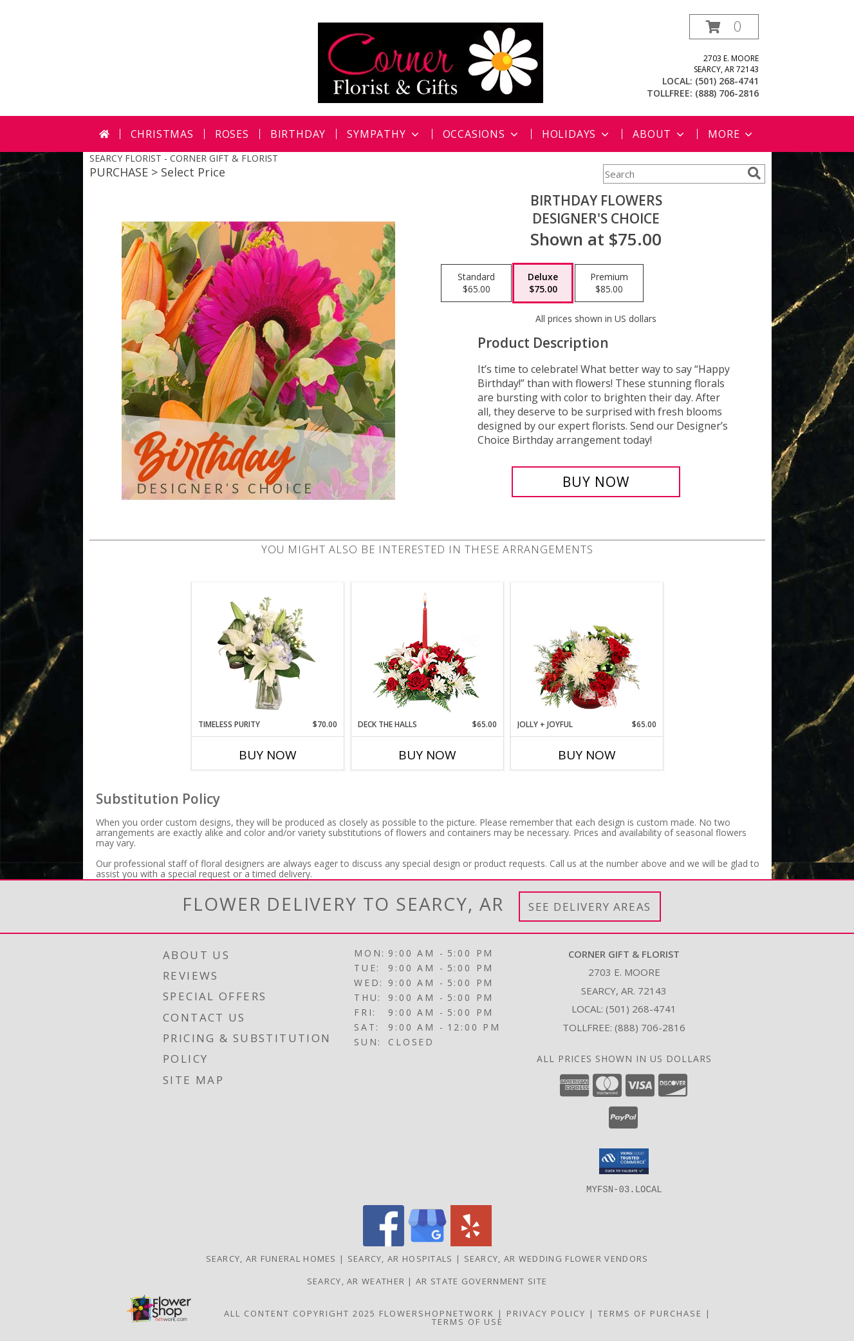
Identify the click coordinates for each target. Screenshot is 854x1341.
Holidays (576, 134)
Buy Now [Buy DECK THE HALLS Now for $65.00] (427, 755)
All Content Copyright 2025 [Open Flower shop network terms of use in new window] (300, 1312)
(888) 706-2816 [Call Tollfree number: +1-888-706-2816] (650, 1027)
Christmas (162, 134)
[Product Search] (672, 174)
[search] (754, 173)
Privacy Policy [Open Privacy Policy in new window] (546, 1312)
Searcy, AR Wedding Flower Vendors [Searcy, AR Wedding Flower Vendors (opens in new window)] (556, 1258)
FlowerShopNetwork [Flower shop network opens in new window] (436, 1312)
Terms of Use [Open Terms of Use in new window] (467, 1321)
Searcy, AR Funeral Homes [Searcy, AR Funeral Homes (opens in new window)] (271, 1258)
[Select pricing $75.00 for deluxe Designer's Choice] (542, 283)
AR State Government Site (481, 1280)
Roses (232, 134)
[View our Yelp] (471, 1242)
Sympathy (384, 134)
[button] (724, 26)
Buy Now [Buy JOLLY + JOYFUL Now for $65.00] (587, 755)
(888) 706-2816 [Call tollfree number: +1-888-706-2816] (727, 93)
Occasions (482, 134)
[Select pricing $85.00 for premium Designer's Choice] (609, 283)
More (731, 134)
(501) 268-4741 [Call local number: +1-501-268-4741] (727, 81)
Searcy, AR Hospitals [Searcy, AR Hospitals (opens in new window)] (400, 1258)
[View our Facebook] (383, 1242)
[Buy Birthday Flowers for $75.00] (596, 481)
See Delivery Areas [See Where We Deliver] (589, 906)
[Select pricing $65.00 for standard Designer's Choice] (476, 283)
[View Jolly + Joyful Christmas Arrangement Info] (586, 650)
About (660, 134)
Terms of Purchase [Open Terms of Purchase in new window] (650, 1312)
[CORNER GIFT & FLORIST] (430, 61)
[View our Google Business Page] (427, 1242)
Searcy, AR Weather (356, 1280)
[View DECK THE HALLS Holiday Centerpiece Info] (427, 650)
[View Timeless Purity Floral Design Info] (267, 650)
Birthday (298, 134)
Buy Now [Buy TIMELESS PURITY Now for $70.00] (268, 755)
